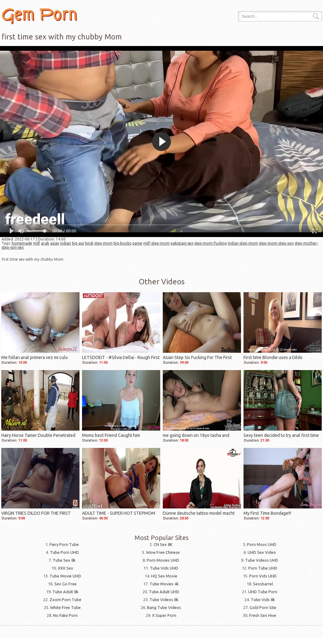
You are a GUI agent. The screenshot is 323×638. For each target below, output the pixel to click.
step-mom (103, 243)
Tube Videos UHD (261, 560)
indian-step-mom (243, 243)
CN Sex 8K (163, 544)
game (137, 243)
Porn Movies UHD (163, 560)
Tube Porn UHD (64, 552)
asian (54, 243)
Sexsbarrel (263, 584)
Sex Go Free (65, 584)
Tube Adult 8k (65, 591)
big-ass (78, 243)
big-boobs (122, 243)
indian (65, 243)
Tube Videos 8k (164, 599)
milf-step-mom (156, 243)
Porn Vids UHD (263, 576)
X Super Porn (164, 615)
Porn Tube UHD (262, 568)
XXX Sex (65, 568)
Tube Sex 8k (64, 560)
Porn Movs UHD (261, 544)
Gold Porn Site (263, 607)
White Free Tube (65, 607)
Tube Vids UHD (164, 568)
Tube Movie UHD (65, 576)
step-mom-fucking (210, 243)
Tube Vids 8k (263, 599)
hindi (89, 243)
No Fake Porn (65, 615)
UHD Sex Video (262, 552)
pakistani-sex (182, 243)
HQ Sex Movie (164, 576)
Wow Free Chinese (163, 552)
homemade (22, 243)
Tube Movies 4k (164, 584)
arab (45, 243)
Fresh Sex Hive (262, 615)
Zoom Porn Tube (65, 599)
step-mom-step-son (276, 243)
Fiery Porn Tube (64, 544)
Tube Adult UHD (164, 591)
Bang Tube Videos (164, 607)
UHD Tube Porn (262, 591)
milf (36, 243)
